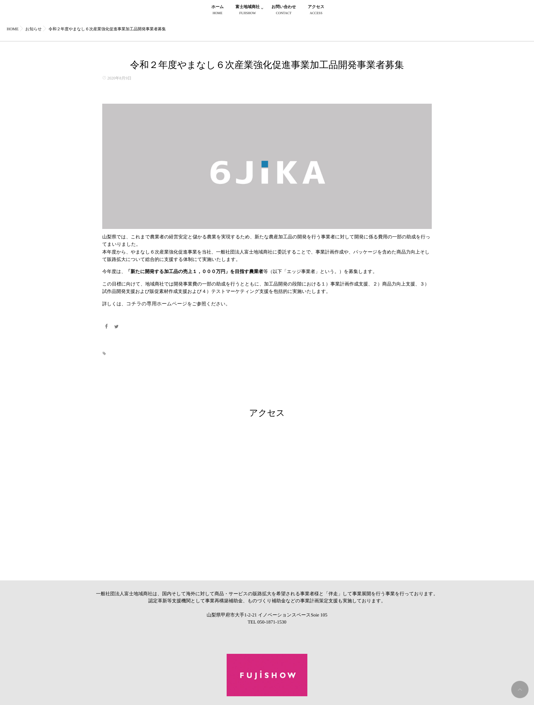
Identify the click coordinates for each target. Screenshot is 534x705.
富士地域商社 (247, 10)
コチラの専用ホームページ (155, 303)
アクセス (316, 10)
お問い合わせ (283, 10)
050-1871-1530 (271, 621)
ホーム (218, 10)
